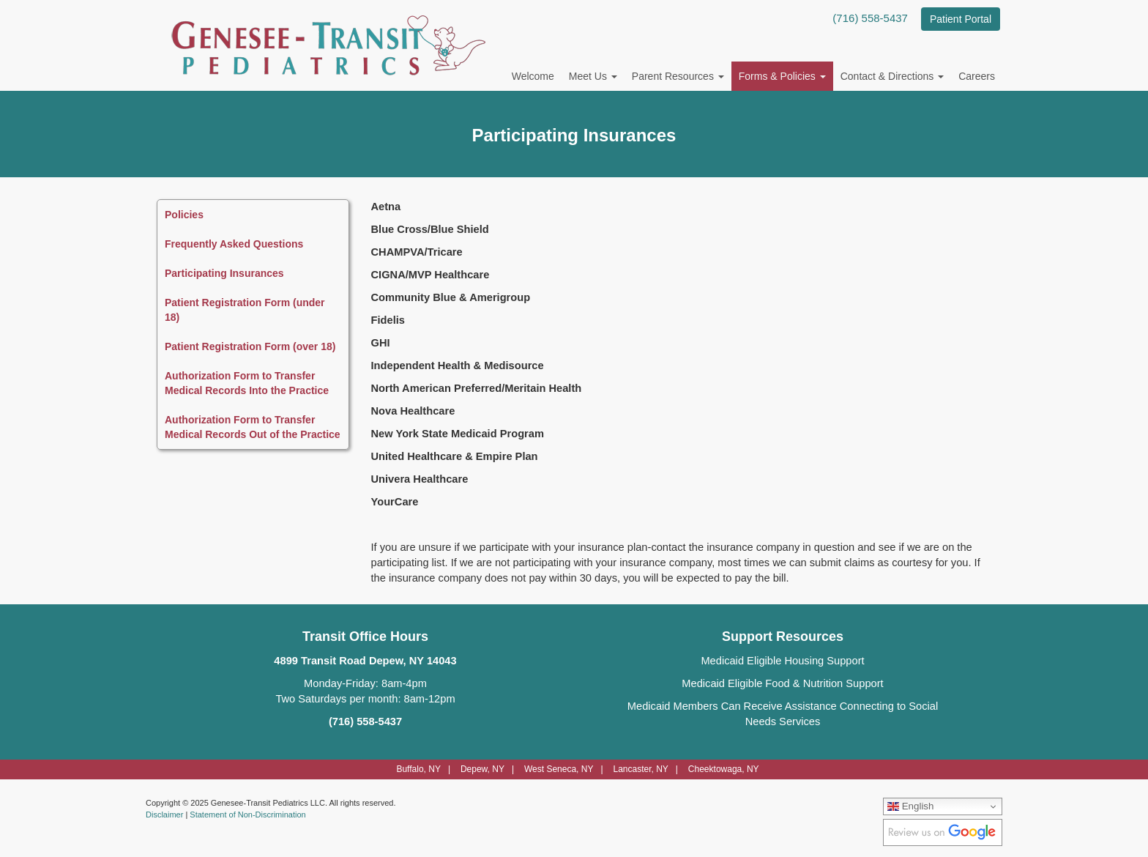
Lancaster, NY (640, 769)
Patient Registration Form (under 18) (245, 310)
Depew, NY (482, 769)
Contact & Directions (892, 76)
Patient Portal (960, 19)
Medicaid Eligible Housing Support (782, 661)
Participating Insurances (224, 273)
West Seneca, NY (559, 769)
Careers (976, 76)
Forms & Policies (782, 76)
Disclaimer (164, 814)
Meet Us (593, 76)
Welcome (533, 76)
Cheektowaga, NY (723, 769)
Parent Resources (678, 76)
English (910, 806)
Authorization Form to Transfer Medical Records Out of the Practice (252, 427)
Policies (184, 214)
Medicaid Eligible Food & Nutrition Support (782, 683)
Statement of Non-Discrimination (247, 814)
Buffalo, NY (418, 769)
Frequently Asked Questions (234, 244)
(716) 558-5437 (870, 18)
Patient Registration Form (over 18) (250, 346)
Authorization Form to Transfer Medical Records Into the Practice (247, 383)
